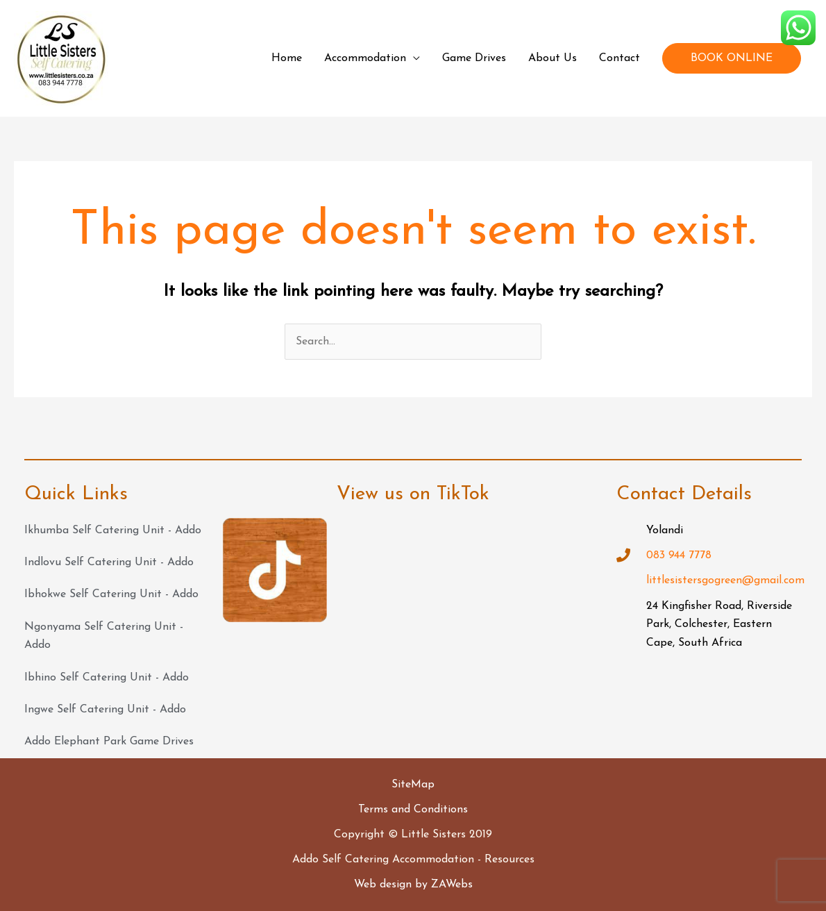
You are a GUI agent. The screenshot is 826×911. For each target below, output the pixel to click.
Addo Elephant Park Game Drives (109, 741)
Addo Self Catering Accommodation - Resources (413, 859)
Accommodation (365, 58)
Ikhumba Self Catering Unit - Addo (112, 530)
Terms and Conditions (413, 809)
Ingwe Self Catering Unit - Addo (105, 709)
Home (286, 58)
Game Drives (474, 58)
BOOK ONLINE (732, 58)
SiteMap (413, 784)
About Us (552, 58)
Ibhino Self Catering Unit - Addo (106, 677)
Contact (619, 58)
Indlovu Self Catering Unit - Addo (109, 562)
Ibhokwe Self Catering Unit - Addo (111, 594)
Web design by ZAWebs (413, 884)
